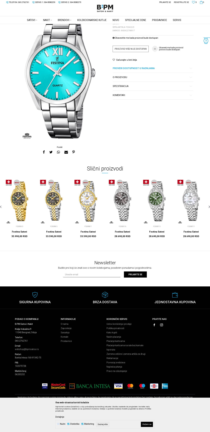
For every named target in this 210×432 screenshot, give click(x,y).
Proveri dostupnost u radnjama (152, 92)
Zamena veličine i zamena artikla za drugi (126, 378)
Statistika (74, 424)
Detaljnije (59, 417)
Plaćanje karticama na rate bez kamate (125, 369)
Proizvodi (37, 26)
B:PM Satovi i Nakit (23, 26)
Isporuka (111, 373)
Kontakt (64, 361)
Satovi (45, 26)
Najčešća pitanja (114, 391)
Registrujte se (181, 2)
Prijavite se (135, 298)
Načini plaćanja (114, 361)
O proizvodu (152, 101)
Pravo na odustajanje (117, 395)
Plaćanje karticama (116, 365)
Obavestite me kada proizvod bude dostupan (135, 62)
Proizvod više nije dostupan (131, 73)
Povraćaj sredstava (116, 386)
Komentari (152, 119)
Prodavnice (66, 365)
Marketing (89, 424)
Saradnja (65, 356)
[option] (59, 100)
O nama (64, 348)
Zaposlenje (66, 352)
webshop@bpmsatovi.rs (27, 373)
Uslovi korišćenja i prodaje (119, 348)
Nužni (62, 424)
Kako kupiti (112, 356)
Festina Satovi (19, 255)
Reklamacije (112, 382)
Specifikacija (152, 110)
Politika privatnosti (115, 352)
